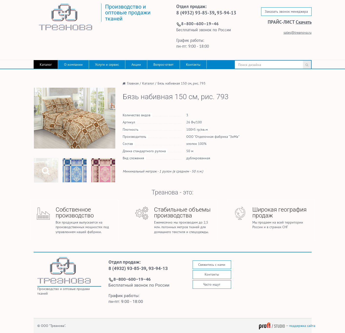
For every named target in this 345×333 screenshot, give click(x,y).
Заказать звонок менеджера (286, 11)
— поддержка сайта (287, 325)
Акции (136, 64)
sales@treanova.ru (298, 32)
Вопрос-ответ (163, 64)
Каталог (46, 64)
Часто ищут (211, 284)
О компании (73, 64)
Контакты (193, 64)
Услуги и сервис (107, 64)
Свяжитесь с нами (211, 264)
